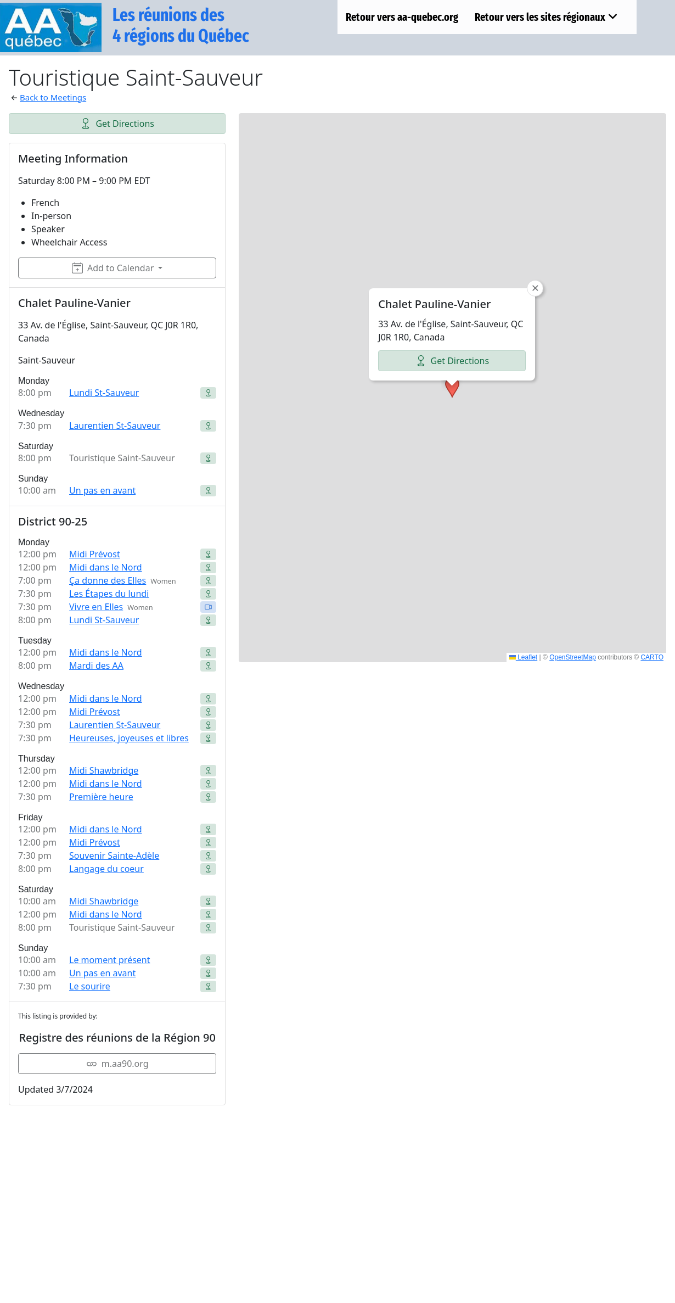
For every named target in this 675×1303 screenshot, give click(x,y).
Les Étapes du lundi (109, 594)
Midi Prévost (94, 554)
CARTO (651, 657)
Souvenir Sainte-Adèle (114, 855)
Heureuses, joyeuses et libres (129, 738)
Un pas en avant (102, 490)
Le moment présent (109, 960)
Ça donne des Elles (107, 580)
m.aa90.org (117, 1064)
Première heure (101, 797)
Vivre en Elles (96, 607)
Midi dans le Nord (105, 567)
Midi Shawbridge (103, 770)
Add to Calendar (113, 268)
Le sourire (89, 986)
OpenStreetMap (572, 657)
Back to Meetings (53, 97)
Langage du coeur (106, 869)
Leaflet (523, 657)
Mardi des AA (96, 665)
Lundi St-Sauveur (104, 393)
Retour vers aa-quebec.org (402, 17)
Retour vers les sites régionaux (546, 17)
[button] (452, 387)
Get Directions (117, 124)
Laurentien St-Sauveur (114, 426)
